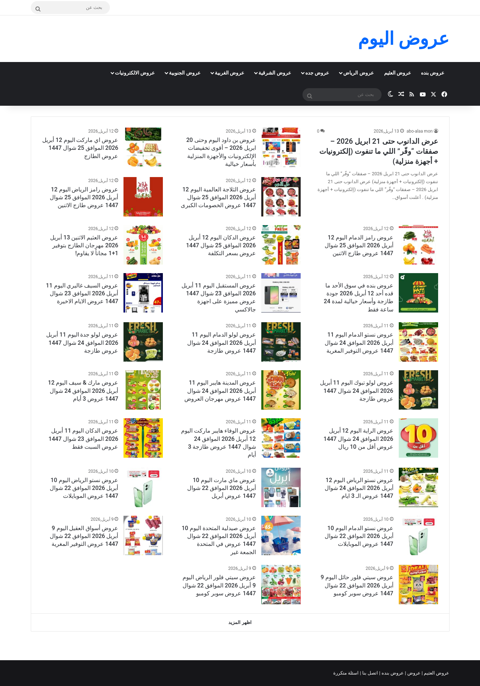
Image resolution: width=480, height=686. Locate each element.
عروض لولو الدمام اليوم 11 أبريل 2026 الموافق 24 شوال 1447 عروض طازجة (221, 342)
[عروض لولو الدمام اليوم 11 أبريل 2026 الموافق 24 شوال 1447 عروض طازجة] (281, 342)
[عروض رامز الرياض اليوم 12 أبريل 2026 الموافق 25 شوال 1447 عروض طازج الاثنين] (143, 196)
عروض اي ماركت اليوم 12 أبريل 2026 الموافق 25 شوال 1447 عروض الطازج (80, 148)
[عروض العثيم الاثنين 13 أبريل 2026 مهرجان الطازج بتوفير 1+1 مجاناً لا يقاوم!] (143, 245)
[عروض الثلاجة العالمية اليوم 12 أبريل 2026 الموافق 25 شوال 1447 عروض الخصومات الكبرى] (281, 196)
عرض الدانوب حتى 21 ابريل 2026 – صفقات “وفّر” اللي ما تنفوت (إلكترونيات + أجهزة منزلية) (378, 151)
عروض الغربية (229, 73)
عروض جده (317, 73)
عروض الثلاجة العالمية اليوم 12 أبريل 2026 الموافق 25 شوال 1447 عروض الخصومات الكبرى (218, 197)
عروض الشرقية (274, 73)
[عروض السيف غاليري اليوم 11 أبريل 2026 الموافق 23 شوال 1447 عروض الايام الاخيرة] (143, 293)
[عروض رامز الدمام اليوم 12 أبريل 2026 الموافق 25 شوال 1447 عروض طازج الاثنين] (418, 245)
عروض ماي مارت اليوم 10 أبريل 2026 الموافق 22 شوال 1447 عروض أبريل (221, 488)
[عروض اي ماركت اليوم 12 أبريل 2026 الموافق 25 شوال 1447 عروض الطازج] (143, 147)
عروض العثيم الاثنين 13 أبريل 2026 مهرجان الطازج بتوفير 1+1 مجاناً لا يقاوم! (84, 245)
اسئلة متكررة (346, 673)
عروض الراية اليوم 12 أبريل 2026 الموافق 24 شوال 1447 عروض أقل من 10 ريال (358, 438)
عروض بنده (432, 73)
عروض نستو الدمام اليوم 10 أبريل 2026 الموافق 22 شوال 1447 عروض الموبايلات (359, 536)
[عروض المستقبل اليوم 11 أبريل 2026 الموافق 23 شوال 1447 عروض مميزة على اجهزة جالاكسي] (281, 293)
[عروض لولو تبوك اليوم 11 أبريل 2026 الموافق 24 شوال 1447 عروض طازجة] (418, 390)
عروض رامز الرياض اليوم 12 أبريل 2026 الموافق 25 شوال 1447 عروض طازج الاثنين (84, 197)
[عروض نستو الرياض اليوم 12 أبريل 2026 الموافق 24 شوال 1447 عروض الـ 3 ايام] (418, 487)
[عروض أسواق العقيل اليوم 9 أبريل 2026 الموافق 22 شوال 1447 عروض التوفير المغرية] (143, 535)
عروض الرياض (358, 73)
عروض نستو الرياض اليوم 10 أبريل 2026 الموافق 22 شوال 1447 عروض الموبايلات (84, 488)
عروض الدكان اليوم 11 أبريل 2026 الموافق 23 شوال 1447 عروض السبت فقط (83, 438)
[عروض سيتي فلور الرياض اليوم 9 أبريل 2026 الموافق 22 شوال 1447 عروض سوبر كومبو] (281, 584)
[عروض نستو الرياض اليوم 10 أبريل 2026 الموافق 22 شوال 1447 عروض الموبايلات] (143, 487)
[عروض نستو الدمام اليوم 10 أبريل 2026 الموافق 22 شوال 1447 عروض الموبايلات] (418, 535)
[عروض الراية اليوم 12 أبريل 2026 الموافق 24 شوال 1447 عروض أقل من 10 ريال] (418, 438)
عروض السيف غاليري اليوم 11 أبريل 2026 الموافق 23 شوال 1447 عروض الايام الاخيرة (82, 293)
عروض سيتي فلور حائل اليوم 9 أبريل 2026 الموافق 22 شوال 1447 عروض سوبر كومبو (357, 585)
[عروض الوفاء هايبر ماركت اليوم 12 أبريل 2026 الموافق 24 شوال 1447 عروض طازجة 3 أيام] (281, 438)
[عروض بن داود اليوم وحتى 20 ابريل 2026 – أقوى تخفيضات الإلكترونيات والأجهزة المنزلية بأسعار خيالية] (281, 147)
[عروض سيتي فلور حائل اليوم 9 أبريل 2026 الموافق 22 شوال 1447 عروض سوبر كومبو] (418, 584)
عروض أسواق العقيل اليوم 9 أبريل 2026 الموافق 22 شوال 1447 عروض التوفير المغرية (84, 536)
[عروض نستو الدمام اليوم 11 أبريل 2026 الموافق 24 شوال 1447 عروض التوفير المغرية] (418, 342)
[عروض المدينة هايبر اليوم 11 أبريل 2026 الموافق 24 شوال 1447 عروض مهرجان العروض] (281, 390)
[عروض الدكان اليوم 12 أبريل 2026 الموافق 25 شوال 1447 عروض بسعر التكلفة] (281, 245)
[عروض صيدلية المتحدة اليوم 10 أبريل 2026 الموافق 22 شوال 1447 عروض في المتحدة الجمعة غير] (281, 535)
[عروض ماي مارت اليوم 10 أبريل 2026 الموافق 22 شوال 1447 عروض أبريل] (281, 487)
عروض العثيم (397, 73)
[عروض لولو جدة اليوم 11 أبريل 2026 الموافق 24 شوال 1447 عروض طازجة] (143, 342)
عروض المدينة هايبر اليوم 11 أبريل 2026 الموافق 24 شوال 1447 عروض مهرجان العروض (220, 390)
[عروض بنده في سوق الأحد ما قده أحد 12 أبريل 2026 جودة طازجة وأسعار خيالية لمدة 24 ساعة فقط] (418, 293)
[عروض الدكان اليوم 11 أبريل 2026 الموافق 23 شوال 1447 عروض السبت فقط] (143, 438)
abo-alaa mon (420, 131)
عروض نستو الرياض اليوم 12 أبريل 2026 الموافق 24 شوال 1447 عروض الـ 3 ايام (359, 488)
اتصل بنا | (369, 673)
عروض (413, 673)
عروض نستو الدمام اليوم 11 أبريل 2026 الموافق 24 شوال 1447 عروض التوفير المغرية (359, 342)
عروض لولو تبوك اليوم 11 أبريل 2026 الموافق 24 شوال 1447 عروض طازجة (356, 390)
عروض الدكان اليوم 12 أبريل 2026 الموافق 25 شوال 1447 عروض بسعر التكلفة (221, 245)
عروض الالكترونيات (135, 73)
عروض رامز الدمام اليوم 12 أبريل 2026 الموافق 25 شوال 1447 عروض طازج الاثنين (359, 245)
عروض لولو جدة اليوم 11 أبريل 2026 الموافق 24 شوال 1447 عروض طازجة (82, 342)
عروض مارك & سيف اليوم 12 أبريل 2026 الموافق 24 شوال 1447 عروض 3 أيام (83, 390)
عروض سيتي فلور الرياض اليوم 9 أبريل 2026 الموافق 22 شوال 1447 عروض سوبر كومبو (219, 585)
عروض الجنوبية (184, 73)
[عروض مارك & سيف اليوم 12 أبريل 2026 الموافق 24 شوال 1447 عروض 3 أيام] (143, 390)
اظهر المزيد (239, 622)
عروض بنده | (392, 673)
